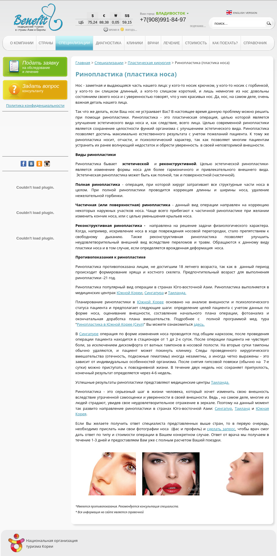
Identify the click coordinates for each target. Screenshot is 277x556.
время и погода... (120, 29)
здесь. (199, 324)
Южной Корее (150, 301)
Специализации (109, 62)
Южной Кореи (130, 292)
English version (245, 12)
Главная (82, 62)
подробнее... (198, 26)
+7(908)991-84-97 (163, 19)
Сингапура (154, 292)
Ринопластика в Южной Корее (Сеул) (110, 324)
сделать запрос (221, 428)
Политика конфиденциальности (35, 105)
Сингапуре (88, 333)
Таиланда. (177, 292)
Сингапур (223, 408)
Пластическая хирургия (149, 62)
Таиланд (242, 408)
